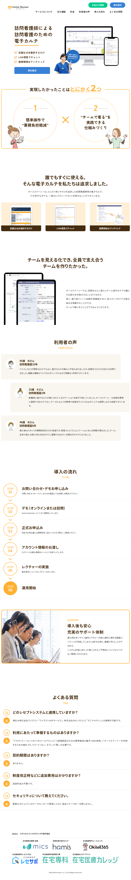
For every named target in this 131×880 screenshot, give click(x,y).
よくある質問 (116, 11)
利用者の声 (84, 11)
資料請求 (117, 5)
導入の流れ (99, 11)
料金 (72, 11)
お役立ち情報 (98, 5)
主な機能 (61, 11)
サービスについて (44, 11)
